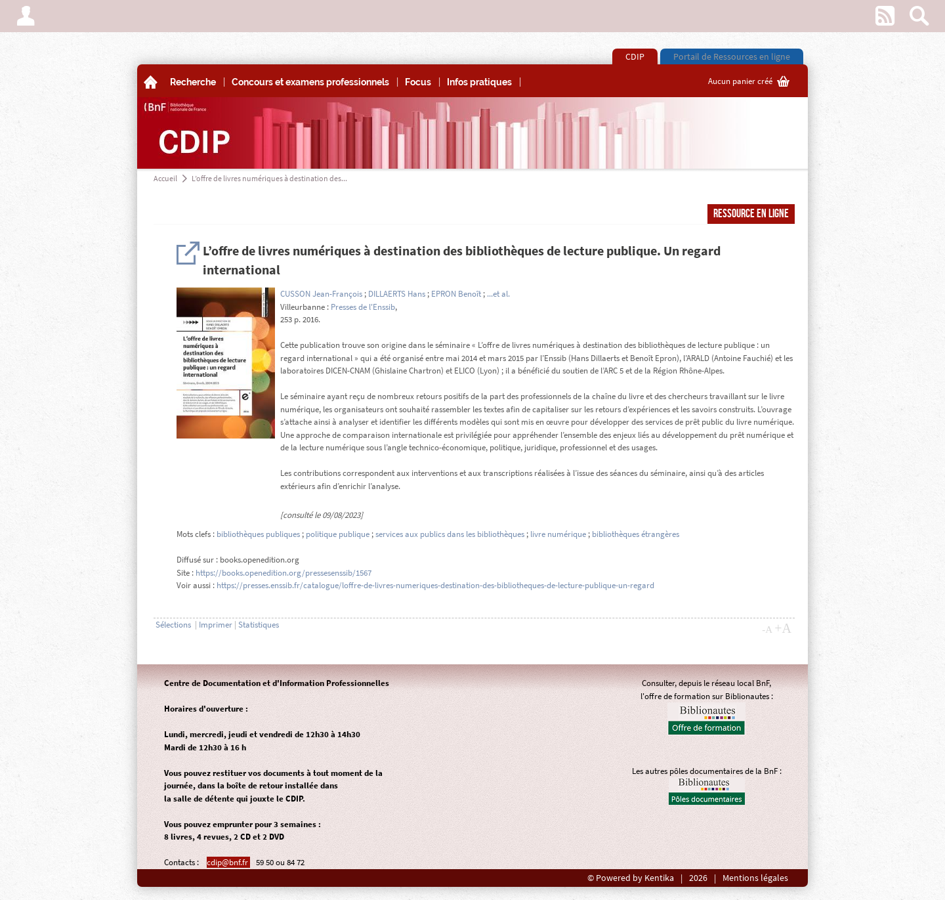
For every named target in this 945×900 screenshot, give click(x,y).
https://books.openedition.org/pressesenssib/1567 (283, 572)
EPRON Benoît (456, 293)
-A (767, 629)
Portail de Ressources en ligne (731, 56)
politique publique (337, 534)
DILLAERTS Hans (396, 293)
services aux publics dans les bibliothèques (449, 534)
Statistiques (258, 624)
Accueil (165, 178)
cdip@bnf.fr (228, 862)
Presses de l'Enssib (363, 306)
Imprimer (215, 624)
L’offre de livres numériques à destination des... (269, 178)
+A (782, 628)
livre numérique (558, 534)
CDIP (634, 56)
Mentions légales (755, 878)
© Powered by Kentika (630, 878)
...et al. (498, 293)
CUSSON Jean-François (321, 293)
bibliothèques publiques (258, 534)
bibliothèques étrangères (635, 534)
